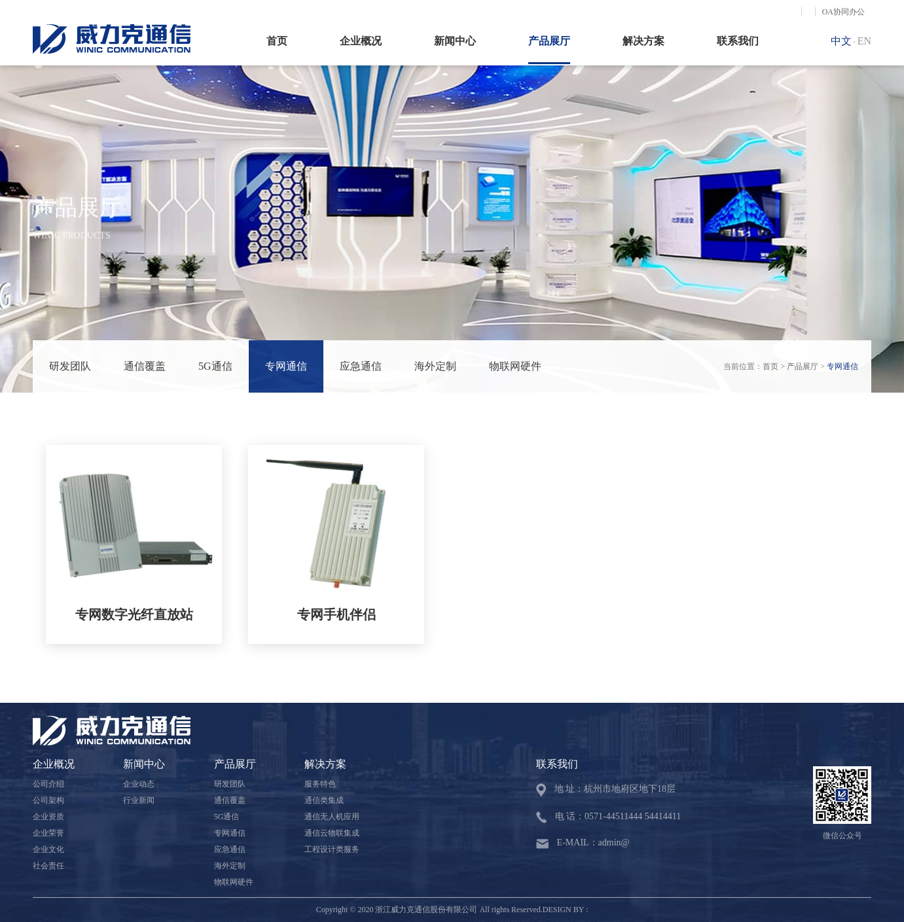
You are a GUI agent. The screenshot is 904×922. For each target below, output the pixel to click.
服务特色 (320, 784)
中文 (841, 40)
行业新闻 (138, 800)
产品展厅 (549, 40)
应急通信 (361, 366)
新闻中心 (455, 40)
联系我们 (738, 40)
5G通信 (215, 366)
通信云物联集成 (331, 833)
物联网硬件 (515, 366)
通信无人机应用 (331, 816)
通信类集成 (324, 800)
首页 (276, 40)
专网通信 (286, 366)
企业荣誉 (48, 833)
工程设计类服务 (331, 849)
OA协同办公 (843, 11)
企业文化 (48, 849)
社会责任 (48, 865)
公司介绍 (48, 784)
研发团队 (70, 366)
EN (864, 40)
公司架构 (48, 800)
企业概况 (361, 40)
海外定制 (435, 366)
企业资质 (48, 816)
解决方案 (643, 40)
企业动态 (138, 784)
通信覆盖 (145, 366)
